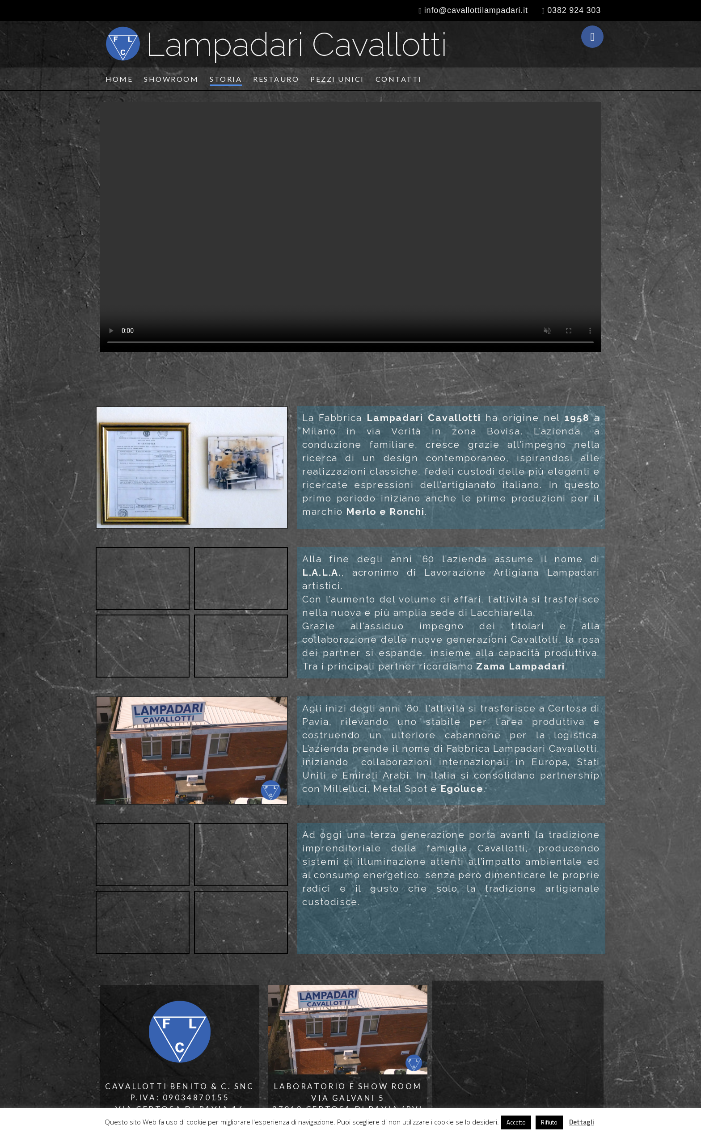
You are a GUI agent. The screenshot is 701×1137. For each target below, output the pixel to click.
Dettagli (581, 1122)
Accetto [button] (516, 1122)
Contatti (399, 79)
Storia (226, 79)
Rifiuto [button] (549, 1122)
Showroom (171, 79)
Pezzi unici (337, 79)
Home (119, 79)
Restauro (276, 79)
